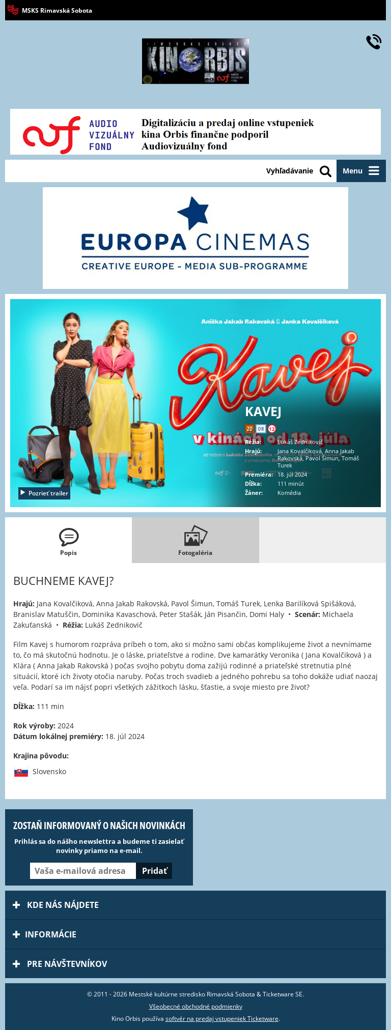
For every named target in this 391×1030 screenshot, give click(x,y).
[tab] (68, 540)
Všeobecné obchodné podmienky (195, 1006)
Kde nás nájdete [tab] (56, 904)
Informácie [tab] (44, 934)
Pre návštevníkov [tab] (60, 963)
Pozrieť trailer (43, 493)
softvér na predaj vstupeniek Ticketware (221, 1018)
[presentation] (68, 540)
